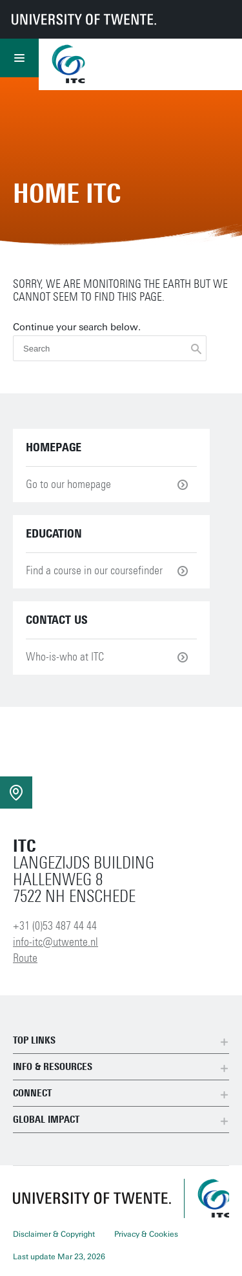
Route (25, 958)
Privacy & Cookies (146, 1234)
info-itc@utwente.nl (55, 942)
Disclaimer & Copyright (54, 1234)
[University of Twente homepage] (84, 19)
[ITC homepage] (213, 1198)
